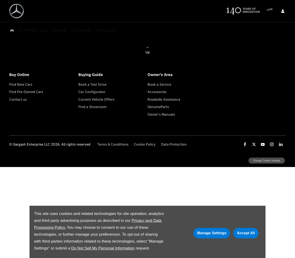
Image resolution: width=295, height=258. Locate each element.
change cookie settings (266, 161)
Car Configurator (92, 91)
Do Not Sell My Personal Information (103, 248)
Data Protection (174, 144)
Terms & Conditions (112, 144)
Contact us (18, 99)
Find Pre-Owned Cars (26, 91)
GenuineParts (158, 106)
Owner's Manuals (161, 114)
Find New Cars (20, 84)
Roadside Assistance (164, 99)
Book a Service (159, 84)
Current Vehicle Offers (96, 99)
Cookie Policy (145, 144)
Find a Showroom (92, 106)
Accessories (157, 91)
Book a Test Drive (92, 84)
